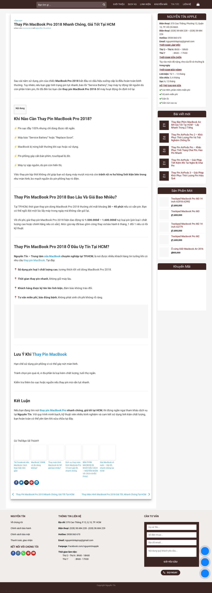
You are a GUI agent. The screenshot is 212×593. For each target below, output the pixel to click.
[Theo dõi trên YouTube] (33, 553)
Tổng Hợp (18, 21)
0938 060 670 (73, 534)
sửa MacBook (52, 256)
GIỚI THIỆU (119, 4)
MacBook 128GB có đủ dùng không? (38, 465)
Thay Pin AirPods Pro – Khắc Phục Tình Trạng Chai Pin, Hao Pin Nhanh (187, 150)
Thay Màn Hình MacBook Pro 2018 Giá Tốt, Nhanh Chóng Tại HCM (116, 494)
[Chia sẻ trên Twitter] (21, 482)
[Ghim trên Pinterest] (31, 482)
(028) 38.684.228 (78, 528)
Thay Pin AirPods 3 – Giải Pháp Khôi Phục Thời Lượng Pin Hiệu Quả (187, 175)
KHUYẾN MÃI (161, 4)
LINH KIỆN (145, 4)
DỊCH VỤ (132, 4)
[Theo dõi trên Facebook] (13, 553)
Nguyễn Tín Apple (43, 28)
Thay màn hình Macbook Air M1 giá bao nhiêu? (55, 465)
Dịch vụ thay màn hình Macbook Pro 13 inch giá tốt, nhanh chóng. (73, 466)
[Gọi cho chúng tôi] (23, 553)
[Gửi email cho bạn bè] (26, 482)
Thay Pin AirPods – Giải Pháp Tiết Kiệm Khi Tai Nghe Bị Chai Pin (187, 163)
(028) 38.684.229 (96, 528)
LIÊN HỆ (187, 4)
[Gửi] (104, 5)
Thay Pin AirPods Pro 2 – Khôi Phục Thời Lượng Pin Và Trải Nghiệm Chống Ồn (187, 137)
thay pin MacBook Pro (53, 410)
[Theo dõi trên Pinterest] (28, 553)
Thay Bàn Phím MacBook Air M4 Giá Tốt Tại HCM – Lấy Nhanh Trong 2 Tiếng (186, 125)
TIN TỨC (175, 4)
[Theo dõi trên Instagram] (18, 553)
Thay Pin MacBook (49, 354)
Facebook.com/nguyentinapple (83, 546)
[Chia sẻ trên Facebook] (16, 482)
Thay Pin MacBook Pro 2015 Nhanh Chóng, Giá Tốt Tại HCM (42, 494)
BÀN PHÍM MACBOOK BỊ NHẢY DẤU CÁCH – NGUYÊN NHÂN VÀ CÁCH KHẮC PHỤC (90, 469)
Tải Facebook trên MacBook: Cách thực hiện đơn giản (21, 466)
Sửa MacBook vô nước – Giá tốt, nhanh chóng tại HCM (107, 466)
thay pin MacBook (34, 260)
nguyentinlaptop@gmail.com (79, 540)
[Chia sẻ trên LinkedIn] (36, 482)
